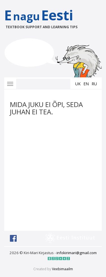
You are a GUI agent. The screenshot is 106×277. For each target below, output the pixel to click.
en (86, 83)
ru (94, 83)
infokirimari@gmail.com (77, 252)
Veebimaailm (62, 269)
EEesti (44, 17)
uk (78, 83)
